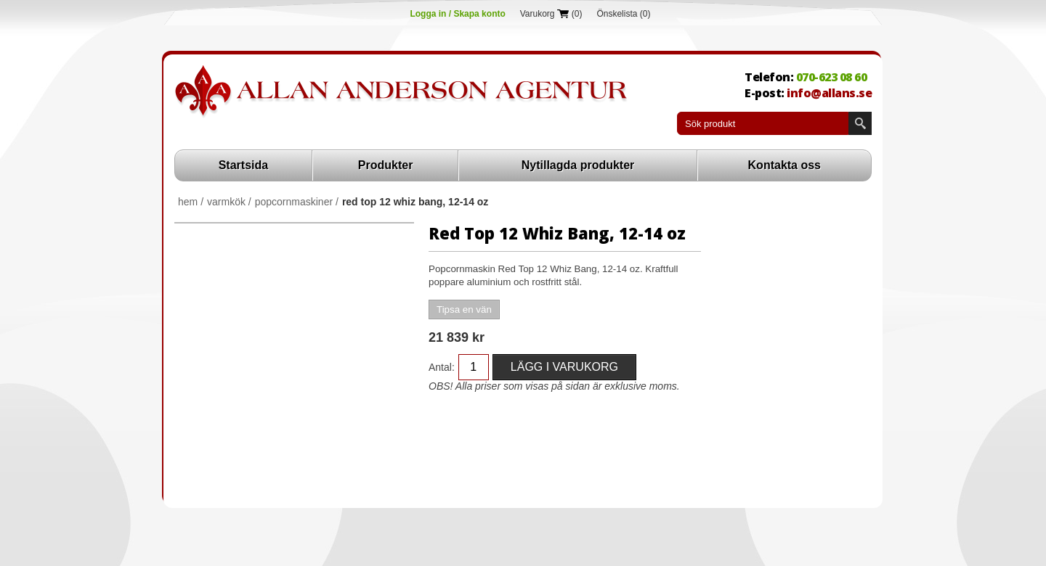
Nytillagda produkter (578, 165)
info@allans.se (829, 93)
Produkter (385, 165)
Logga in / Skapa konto (457, 14)
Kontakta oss (784, 165)
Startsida (243, 165)
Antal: (442, 367)
